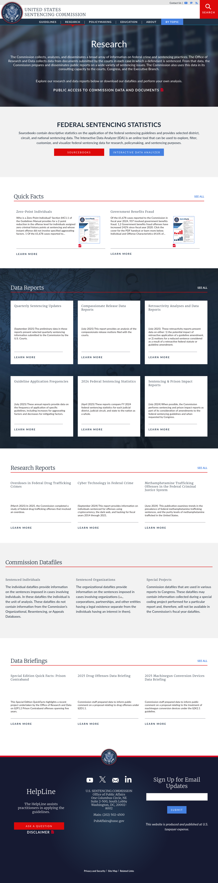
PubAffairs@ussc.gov (109, 821)
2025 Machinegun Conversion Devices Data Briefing (175, 677)
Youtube (186, 2)
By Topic (172, 21)
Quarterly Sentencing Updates (37, 306)
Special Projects (159, 579)
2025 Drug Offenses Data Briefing (104, 676)
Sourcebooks (79, 152)
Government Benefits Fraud (132, 211)
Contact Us (175, 2)
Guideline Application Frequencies (41, 381)
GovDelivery (191, 2)
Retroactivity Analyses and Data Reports (173, 307)
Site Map (112, 870)
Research (73, 22)
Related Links (127, 870)
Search (208, 12)
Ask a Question (39, 826)
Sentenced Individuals (22, 579)
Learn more (27, 253)
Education (129, 21)
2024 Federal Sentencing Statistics (108, 381)
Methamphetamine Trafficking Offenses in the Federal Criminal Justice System (170, 486)
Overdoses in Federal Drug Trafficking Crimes (41, 484)
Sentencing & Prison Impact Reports (170, 383)
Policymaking (100, 21)
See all (199, 196)
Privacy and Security (94, 870)
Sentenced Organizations (95, 579)
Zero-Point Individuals (34, 211)
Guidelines (47, 21)
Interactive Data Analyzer (136, 152)
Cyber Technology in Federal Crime (105, 483)
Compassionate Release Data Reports (103, 307)
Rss (196, 2)
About (151, 21)
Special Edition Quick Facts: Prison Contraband (38, 677)
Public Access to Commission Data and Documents (106, 90)
